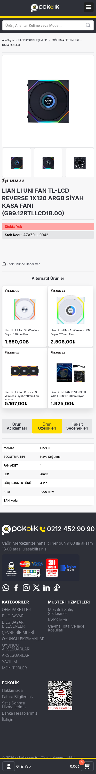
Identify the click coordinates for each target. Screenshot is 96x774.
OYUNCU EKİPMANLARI (24, 638)
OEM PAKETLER (16, 609)
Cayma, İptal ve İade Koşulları (66, 628)
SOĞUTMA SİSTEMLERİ (65, 40)
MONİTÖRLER (14, 668)
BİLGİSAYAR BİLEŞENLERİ (32, 40)
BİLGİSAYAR (13, 615)
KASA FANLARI (11, 45)
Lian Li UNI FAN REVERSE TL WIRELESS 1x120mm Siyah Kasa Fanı (69, 395)
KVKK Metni (58, 619)
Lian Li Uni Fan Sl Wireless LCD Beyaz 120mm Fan (70, 332)
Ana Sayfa (8, 40)
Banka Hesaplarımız (20, 713)
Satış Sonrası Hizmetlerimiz (14, 705)
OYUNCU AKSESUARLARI (16, 647)
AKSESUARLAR (15, 655)
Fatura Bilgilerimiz (18, 696)
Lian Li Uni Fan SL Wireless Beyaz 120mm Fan (22, 332)
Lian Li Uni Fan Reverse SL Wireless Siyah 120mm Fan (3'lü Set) (22, 395)
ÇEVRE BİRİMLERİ (18, 632)
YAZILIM (9, 661)
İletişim (8, 719)
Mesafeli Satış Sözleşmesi (60, 611)
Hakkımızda (12, 690)
